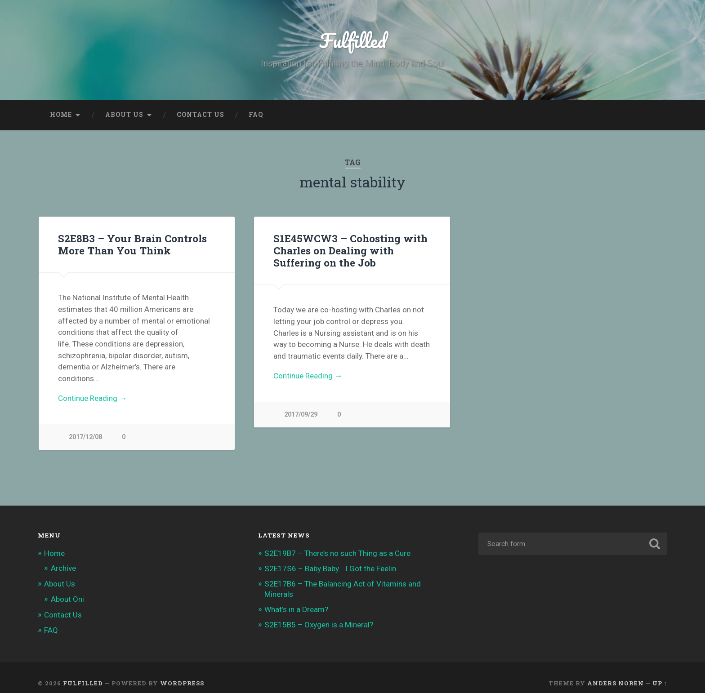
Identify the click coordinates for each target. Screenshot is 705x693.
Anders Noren (615, 683)
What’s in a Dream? (296, 609)
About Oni (67, 599)
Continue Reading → (92, 398)
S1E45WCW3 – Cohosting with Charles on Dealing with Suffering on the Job (350, 250)
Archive (63, 568)
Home (61, 115)
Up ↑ (659, 683)
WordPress (182, 683)
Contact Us (200, 115)
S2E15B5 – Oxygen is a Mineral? (318, 624)
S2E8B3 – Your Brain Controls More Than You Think (132, 244)
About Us (124, 115)
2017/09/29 (300, 414)
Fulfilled (352, 40)
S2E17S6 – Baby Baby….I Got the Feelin (330, 568)
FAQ (256, 115)
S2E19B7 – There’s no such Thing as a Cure (337, 553)
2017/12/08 (85, 437)
